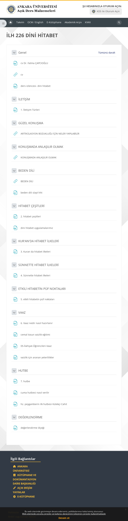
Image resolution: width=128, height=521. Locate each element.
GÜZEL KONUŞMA (30, 123)
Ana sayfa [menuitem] (10, 22)
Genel (22, 52)
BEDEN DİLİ (26, 170)
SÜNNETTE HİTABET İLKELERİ (38, 265)
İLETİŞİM (24, 99)
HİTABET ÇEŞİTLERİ (31, 206)
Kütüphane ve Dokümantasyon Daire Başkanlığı (24, 479)
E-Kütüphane (24, 496)
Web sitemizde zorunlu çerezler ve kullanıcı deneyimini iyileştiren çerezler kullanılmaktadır (64, 513)
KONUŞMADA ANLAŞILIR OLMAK (40, 147)
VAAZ (22, 312)
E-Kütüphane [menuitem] (54, 22)
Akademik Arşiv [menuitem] (73, 22)
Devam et (64, 518)
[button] (14, 52)
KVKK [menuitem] (88, 22)
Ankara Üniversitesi (21, 468)
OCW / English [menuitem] (35, 22)
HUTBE (23, 370)
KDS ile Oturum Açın (106, 12)
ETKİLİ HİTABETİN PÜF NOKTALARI (42, 289)
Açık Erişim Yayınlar (22, 490)
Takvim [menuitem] (20, 22)
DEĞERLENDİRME (30, 417)
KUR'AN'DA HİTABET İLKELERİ (38, 241)
